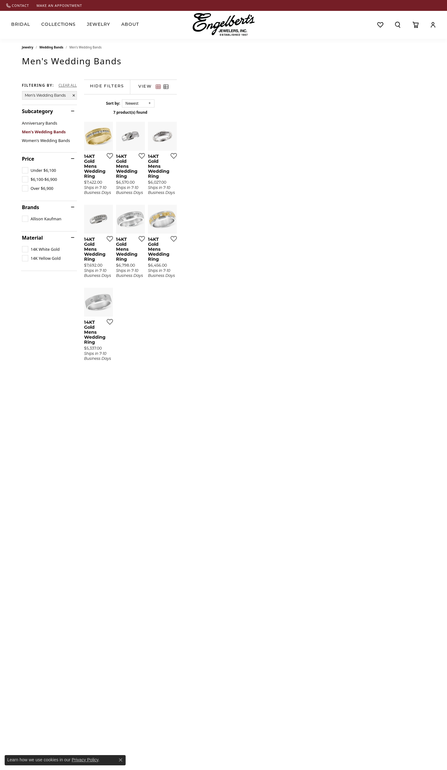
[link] (17, 5)
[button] (397, 25)
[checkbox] (39, 170)
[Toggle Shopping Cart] (415, 25)
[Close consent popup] (121, 760)
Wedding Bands (51, 47)
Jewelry (98, 24)
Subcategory (37, 111)
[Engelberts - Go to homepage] (224, 24)
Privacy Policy (85, 759)
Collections (58, 24)
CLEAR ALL (67, 85)
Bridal (20, 24)
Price (28, 158)
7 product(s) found (255, 112)
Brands (30, 207)
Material (32, 237)
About (130, 24)
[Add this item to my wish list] (191, 239)
